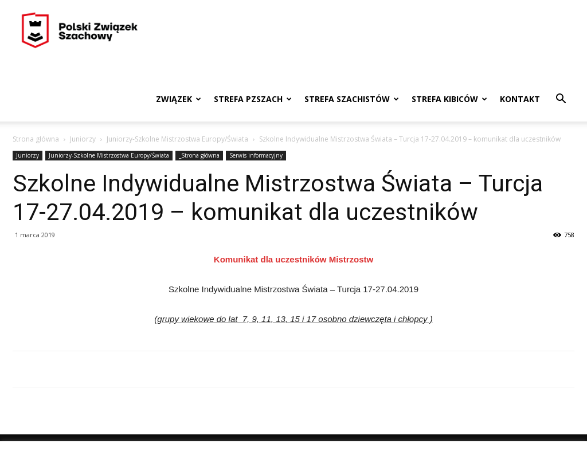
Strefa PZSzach (253, 98)
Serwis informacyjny (256, 155)
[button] (560, 100)
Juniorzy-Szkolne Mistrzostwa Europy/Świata (177, 139)
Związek (178, 98)
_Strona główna (199, 155)
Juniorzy (83, 139)
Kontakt (520, 98)
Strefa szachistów (351, 98)
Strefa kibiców (449, 98)
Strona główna (36, 139)
